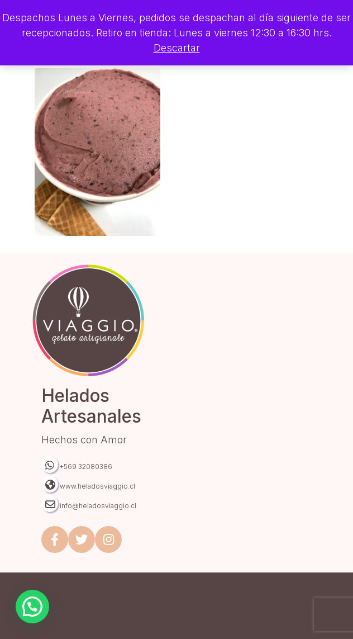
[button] (32, 606)
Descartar (177, 48)
